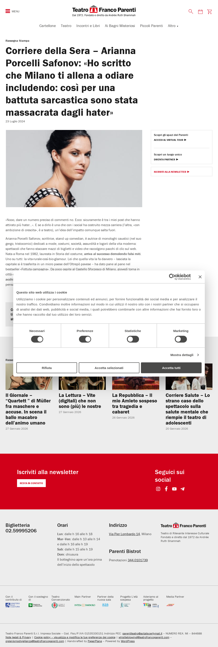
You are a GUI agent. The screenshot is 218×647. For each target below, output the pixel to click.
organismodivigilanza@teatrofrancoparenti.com (35, 641)
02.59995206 (21, 530)
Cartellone (47, 25)
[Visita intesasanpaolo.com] (85, 605)
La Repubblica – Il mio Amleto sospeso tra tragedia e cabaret (134, 403)
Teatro (66, 25)
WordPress (128, 641)
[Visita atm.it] (176, 605)
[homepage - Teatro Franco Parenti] (109, 10)
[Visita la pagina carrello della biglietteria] (209, 12)
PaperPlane (95, 641)
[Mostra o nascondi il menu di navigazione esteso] (8, 11)
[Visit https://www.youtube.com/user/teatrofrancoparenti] (174, 489)
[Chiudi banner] (200, 276)
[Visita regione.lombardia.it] (39, 605)
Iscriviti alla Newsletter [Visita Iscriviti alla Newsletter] (170, 172)
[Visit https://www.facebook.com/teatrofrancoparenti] (166, 489)
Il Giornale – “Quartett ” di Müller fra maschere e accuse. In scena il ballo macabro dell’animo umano (28, 409)
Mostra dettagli (181, 355)
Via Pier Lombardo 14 (124, 534)
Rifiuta (47, 367)
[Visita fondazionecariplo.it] (130, 605)
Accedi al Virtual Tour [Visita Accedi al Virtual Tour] (168, 140)
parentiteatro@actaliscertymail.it (142, 633)
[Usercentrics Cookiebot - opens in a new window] (172, 277)
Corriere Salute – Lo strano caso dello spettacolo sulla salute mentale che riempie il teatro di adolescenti (188, 409)
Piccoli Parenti (151, 25)
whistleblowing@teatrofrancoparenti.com (144, 637)
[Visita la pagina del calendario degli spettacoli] (200, 12)
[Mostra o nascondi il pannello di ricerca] (191, 12)
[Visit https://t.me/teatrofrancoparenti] (182, 489)
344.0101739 (138, 560)
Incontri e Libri (88, 25)
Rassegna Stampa (17, 41)
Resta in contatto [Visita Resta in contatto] (31, 483)
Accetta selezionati (109, 367)
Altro (171, 25)
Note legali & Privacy (18, 637)
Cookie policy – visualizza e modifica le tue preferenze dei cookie (74, 637)
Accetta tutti (171, 367)
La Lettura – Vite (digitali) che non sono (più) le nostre (80, 400)
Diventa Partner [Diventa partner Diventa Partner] (164, 159)
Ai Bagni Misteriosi (120, 25)
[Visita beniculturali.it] (16, 605)
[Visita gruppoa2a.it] (107, 605)
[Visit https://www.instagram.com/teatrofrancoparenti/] (158, 489)
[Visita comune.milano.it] (62, 605)
